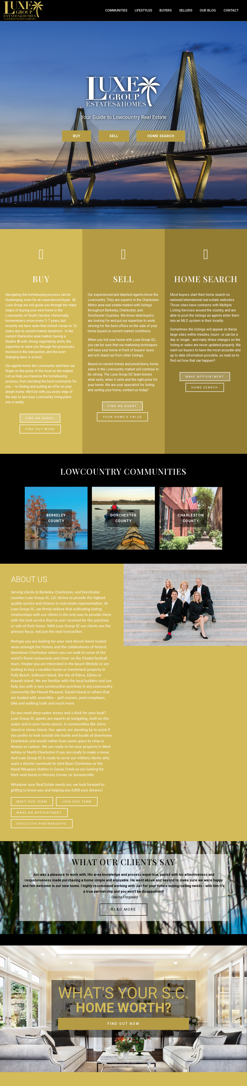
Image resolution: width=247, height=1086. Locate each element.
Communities (141, 12)
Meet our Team (32, 801)
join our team (77, 801)
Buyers (182, 12)
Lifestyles (164, 12)
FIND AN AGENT (40, 422)
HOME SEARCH (161, 140)
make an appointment (39, 812)
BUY (76, 140)
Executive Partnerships (42, 823)
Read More (123, 909)
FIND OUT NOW (123, 1024)
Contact (235, 12)
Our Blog (216, 12)
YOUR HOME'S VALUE (122, 418)
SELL (113, 140)
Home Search (204, 389)
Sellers (198, 12)
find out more (40, 431)
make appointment (205, 380)
